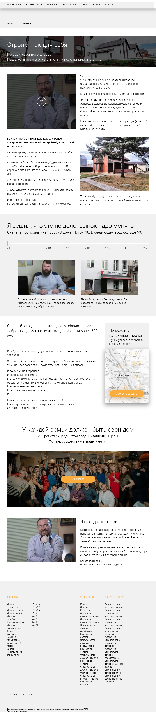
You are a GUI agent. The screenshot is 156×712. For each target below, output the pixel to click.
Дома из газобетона (13, 606)
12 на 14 (36, 610)
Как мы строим (69, 4)
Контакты (111, 4)
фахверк (11, 633)
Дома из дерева (15, 610)
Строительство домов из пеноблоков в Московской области (87, 645)
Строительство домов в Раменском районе (114, 663)
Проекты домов (34, 4)
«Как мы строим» (65, 404)
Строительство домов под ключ (113, 671)
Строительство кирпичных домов (113, 606)
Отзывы (96, 4)
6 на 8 (34, 619)
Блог (85, 4)
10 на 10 (36, 604)
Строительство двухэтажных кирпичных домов (113, 622)
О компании (14, 4)
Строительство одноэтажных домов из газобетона (112, 632)
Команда (84, 604)
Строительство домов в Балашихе (89, 615)
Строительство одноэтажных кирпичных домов (113, 613)
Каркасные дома (15, 621)
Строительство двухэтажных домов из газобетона (112, 644)
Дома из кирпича (15, 613)
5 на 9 (34, 616)
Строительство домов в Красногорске (112, 654)
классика (11, 636)
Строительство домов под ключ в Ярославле (113, 678)
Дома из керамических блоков (14, 627)
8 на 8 (34, 621)
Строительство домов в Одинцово (89, 620)
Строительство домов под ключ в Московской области (89, 659)
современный (14, 642)
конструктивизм (15, 651)
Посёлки (52, 4)
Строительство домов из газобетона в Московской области (87, 630)
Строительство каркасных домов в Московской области (90, 680)
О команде (78, 479)
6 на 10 (35, 624)
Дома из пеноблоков (13, 617)
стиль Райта (13, 654)
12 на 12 (36, 613)
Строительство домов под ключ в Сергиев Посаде (89, 669)
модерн (11, 645)
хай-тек (10, 648)
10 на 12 (36, 607)
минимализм (13, 639)
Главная (11, 23)
